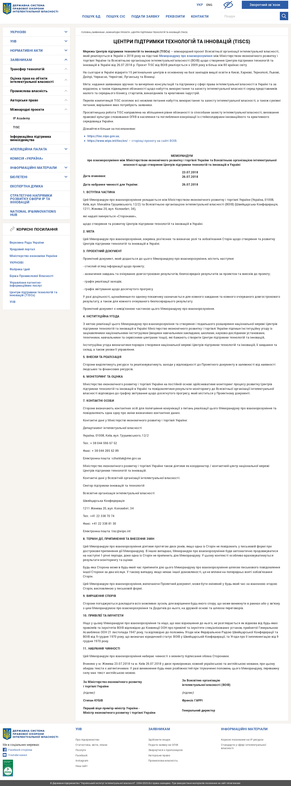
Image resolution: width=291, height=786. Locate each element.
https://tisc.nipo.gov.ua (103, 136)
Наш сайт (82, 766)
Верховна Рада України (27, 242)
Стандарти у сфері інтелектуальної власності (243, 746)
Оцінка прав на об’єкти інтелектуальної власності (32, 80)
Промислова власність (29, 91)
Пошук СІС (115, 16)
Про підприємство (87, 739)
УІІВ (13, 41)
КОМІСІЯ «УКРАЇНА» (26, 158)
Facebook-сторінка (17, 750)
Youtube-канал (15, 755)
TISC (16, 127)
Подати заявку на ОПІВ (163, 745)
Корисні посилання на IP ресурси (242, 739)
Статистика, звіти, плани (91, 745)
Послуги (81, 750)
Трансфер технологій (27, 69)
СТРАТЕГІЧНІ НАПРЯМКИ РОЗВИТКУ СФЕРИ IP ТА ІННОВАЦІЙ (31, 198)
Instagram (82, 760)
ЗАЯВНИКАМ (21, 59)
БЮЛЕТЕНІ (18, 177)
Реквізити (175, 16)
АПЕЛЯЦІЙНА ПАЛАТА (28, 149)
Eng (209, 5)
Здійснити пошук (159, 739)
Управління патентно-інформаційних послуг (26, 284)
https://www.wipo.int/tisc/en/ (107, 141)
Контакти (200, 16)
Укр (200, 5)
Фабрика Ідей (20, 269)
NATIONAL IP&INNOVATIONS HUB (33, 213)
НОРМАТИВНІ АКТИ (26, 50)
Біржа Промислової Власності (31, 276)
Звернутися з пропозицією (165, 750)
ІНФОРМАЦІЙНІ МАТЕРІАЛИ (33, 167)
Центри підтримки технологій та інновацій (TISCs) (33, 293)
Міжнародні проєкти (27, 109)
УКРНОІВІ (18, 32)
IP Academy (21, 118)
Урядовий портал (22, 249)
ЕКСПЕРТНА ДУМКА (26, 186)
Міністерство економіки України (33, 256)
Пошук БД (91, 16)
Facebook (81, 755)
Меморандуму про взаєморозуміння (185, 56)
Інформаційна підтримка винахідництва (30, 138)
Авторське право (24, 100)
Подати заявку (145, 16)
